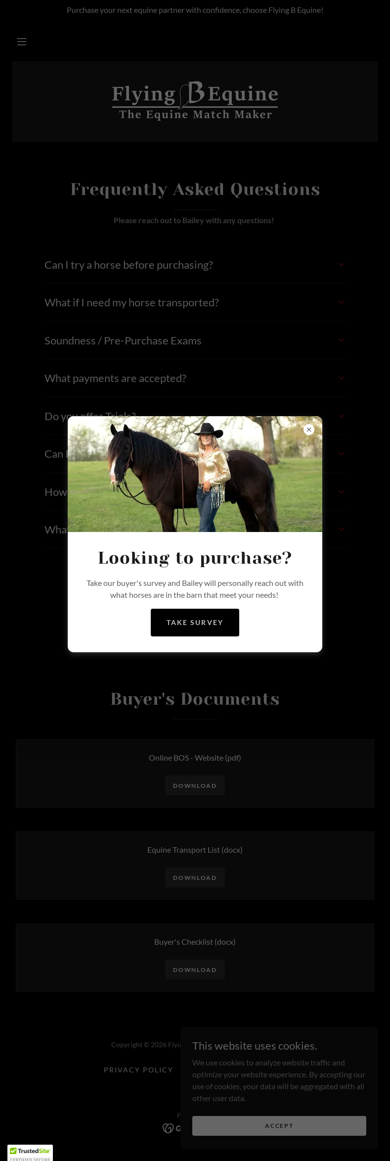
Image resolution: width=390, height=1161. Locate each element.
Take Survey (195, 622)
